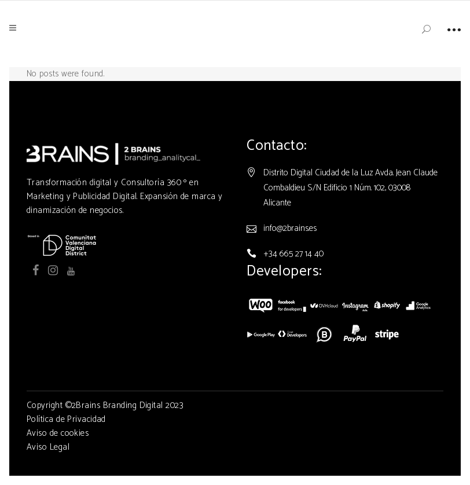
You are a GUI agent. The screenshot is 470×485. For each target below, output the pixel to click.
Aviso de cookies (58, 433)
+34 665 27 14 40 (293, 254)
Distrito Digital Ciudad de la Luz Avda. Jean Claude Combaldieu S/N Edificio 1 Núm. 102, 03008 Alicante (350, 188)
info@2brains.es (290, 228)
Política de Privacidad (66, 419)
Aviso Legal (48, 447)
